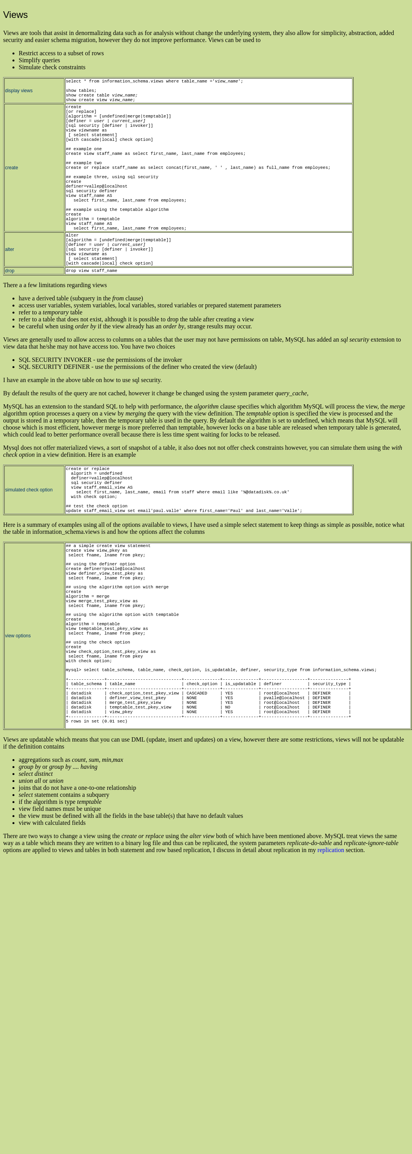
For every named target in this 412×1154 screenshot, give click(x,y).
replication (330, 850)
